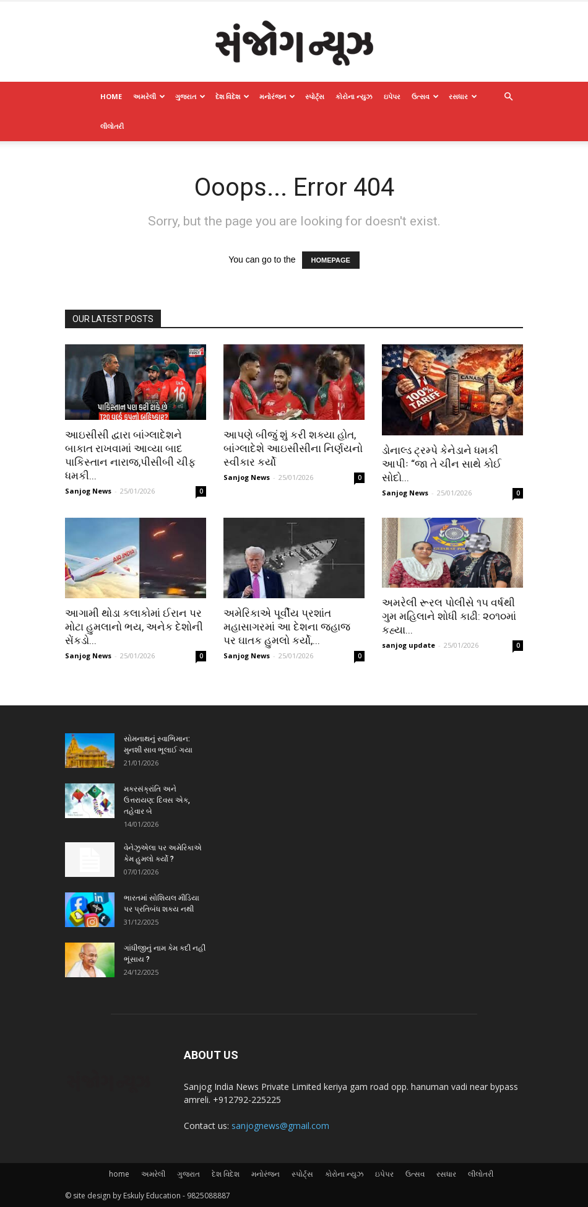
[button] (508, 97)
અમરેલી (149, 96)
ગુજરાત (190, 96)
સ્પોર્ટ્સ (314, 96)
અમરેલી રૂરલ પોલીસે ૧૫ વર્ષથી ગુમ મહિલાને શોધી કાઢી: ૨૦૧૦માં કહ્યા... (449, 616)
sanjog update (408, 645)
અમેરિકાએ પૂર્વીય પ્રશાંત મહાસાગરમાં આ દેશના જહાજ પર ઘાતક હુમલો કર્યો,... (286, 627)
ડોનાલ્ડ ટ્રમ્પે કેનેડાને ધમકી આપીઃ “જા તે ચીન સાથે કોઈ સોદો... (441, 464)
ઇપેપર (392, 96)
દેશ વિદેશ (232, 96)
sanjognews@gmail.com (280, 1125)
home (111, 96)
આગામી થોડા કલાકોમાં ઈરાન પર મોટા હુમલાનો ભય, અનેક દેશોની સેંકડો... (134, 627)
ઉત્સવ (425, 96)
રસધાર (463, 96)
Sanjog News (88, 490)
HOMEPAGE (330, 260)
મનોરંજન (277, 96)
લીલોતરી (112, 126)
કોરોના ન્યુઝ (354, 96)
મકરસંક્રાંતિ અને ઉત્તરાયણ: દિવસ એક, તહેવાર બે (157, 800)
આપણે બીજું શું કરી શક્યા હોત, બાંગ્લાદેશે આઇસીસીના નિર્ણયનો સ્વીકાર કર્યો (293, 448)
